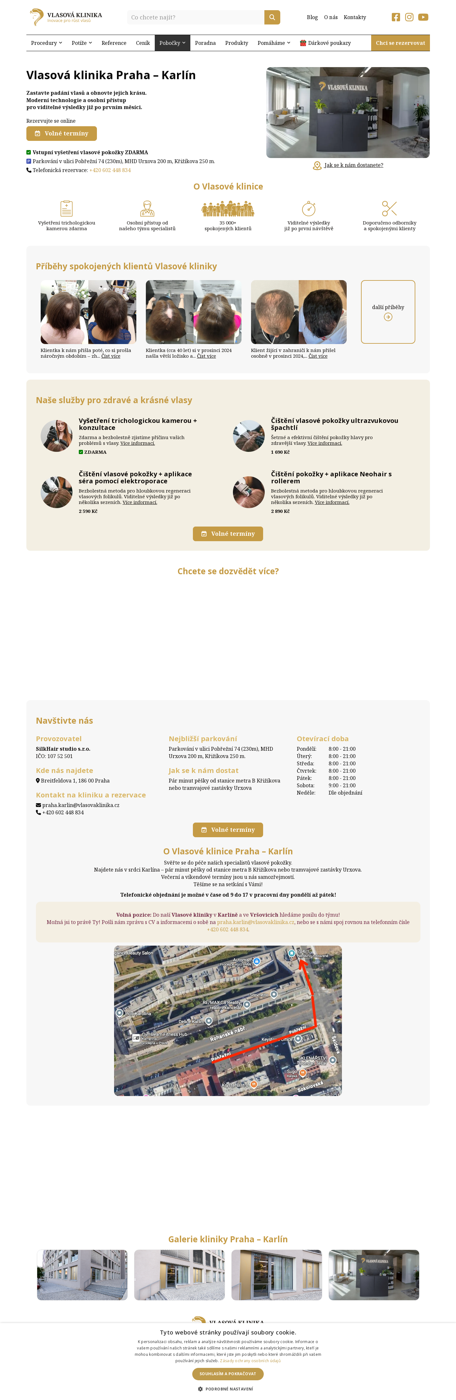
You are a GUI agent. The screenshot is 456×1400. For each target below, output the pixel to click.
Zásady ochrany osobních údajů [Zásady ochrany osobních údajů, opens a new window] (250, 1360)
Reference (114, 42)
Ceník (143, 42)
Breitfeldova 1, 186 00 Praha (73, 780)
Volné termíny (61, 133)
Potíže (82, 43)
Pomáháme (274, 43)
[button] (228, 1388)
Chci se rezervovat (400, 42)
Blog (312, 17)
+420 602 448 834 (110, 169)
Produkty (236, 42)
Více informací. (137, 443)
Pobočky (173, 43)
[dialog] (228, 1361)
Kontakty (355, 17)
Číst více (110, 356)
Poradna (205, 42)
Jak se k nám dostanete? (348, 165)
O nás (331, 17)
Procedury (46, 43)
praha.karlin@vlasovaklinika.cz (77, 805)
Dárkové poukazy (329, 42)
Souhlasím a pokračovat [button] (228, 1373)
